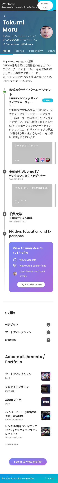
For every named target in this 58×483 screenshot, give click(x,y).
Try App (49, 478)
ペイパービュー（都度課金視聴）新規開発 (32, 188)
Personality (36, 50)
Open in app (45, 5)
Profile (6, 50)
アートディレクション (26, 145)
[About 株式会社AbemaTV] (4, 172)
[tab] (6, 51)
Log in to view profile (31, 284)
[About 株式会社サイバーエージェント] (4, 92)
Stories (19, 50)
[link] (32, 153)
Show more (11, 444)
